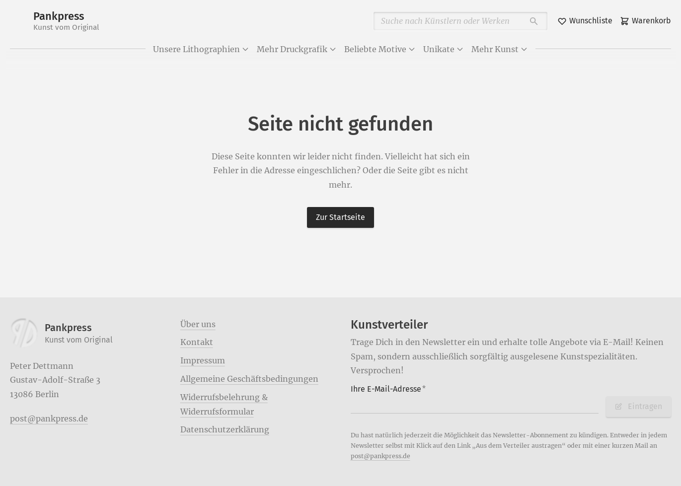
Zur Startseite (340, 217)
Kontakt (196, 342)
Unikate (443, 49)
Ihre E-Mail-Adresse (388, 389)
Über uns (198, 324)
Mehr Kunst (499, 49)
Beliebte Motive (380, 49)
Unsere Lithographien (201, 49)
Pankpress (66, 21)
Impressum (202, 360)
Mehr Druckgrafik (297, 49)
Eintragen (638, 406)
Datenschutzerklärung (224, 429)
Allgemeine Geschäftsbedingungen (249, 379)
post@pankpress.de (49, 418)
